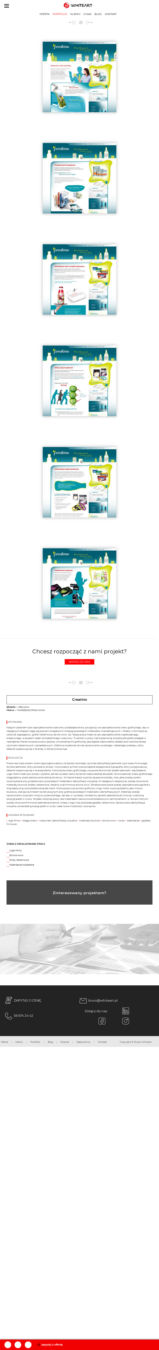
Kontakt (111, 14)
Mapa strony (83, 1042)
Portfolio (60, 14)
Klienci (75, 14)
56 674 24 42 (18, 1016)
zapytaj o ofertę (52, 1344)
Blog (98, 14)
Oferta (44, 14)
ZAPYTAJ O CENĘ (22, 1001)
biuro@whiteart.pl (98, 1001)
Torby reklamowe (19, 860)
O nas (87, 14)
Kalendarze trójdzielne (21, 865)
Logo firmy (15, 851)
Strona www (16, 855)
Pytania (64, 1042)
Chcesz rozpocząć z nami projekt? (79, 657)
